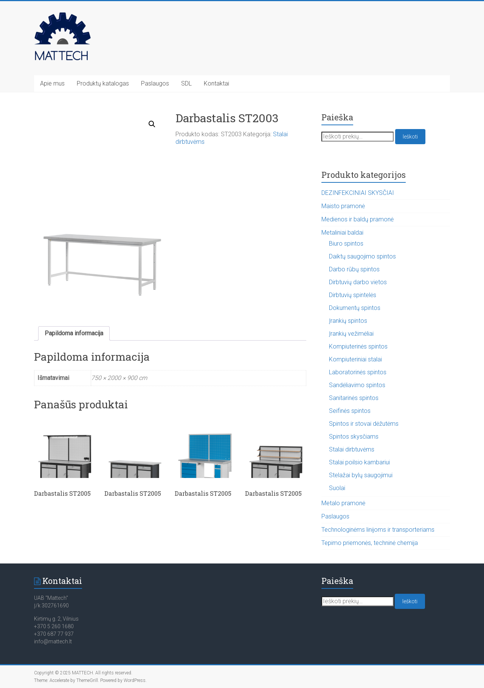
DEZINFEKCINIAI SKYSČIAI (357, 192)
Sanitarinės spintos (354, 398)
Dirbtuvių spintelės (352, 295)
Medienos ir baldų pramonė (357, 219)
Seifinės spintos (350, 410)
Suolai (337, 488)
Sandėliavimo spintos (357, 385)
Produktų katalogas (103, 83)
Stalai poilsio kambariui (359, 462)
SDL (186, 83)
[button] (152, 124)
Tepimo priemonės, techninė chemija (369, 542)
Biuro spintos (346, 243)
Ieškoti (410, 137)
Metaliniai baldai (342, 232)
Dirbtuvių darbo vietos (358, 282)
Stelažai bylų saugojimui (360, 475)
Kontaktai (216, 83)
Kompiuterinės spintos (358, 346)
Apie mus (52, 83)
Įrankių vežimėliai (351, 333)
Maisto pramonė (343, 206)
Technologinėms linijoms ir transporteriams (377, 529)
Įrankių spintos (348, 320)
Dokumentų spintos (354, 307)
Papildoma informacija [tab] (74, 333)
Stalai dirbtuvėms (351, 449)
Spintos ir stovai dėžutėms (364, 423)
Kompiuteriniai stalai (355, 359)
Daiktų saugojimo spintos (362, 256)
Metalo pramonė (343, 503)
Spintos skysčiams (354, 436)
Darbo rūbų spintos (354, 269)
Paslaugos (155, 83)
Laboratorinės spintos (357, 372)
